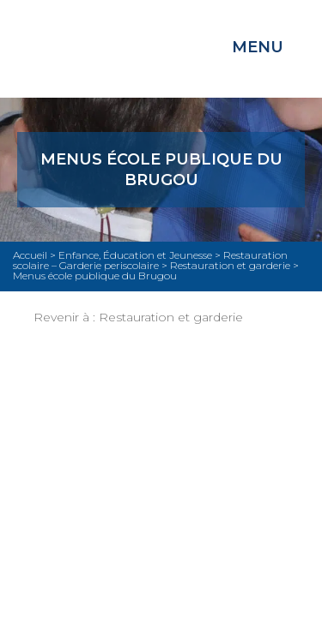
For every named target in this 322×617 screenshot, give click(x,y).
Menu (257, 47)
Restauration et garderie (171, 317)
